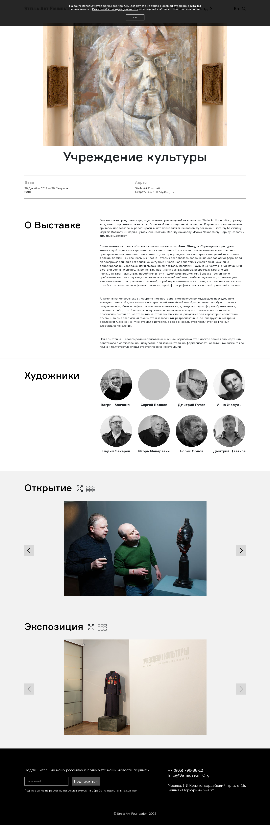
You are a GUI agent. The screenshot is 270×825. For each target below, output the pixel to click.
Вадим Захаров (116, 451)
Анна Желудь (229, 405)
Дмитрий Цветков (229, 451)
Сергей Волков (154, 405)
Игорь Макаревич (154, 451)
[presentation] (29, 550)
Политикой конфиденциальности (115, 9)
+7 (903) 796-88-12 (185, 770)
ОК (135, 17)
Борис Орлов (191, 451)
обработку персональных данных (114, 790)
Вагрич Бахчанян (116, 405)
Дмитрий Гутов (191, 405)
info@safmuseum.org (188, 775)
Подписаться (86, 781)
